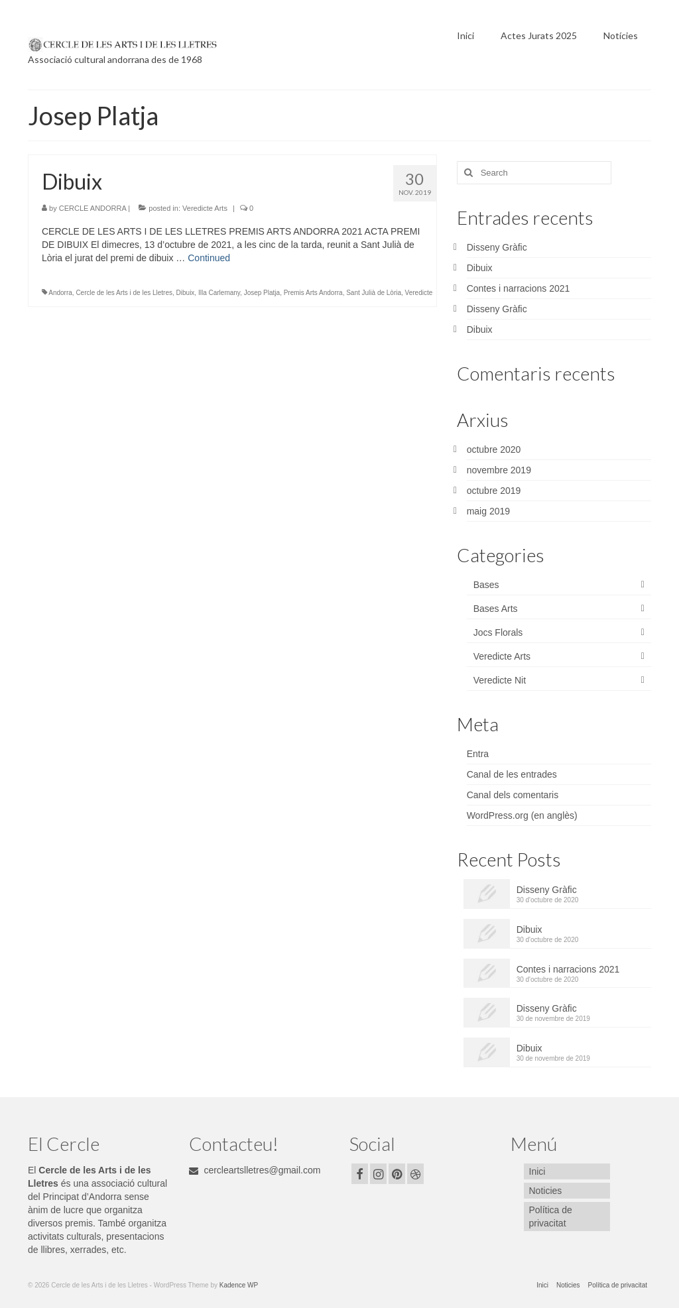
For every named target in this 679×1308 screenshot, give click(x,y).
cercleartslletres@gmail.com (255, 1170)
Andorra (60, 292)
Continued (209, 258)
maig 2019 (488, 511)
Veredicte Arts (204, 208)
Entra (478, 753)
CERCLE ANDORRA (92, 208)
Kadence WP (238, 1285)
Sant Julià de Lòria (373, 292)
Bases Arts (495, 608)
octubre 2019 (494, 490)
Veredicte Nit (499, 680)
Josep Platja (262, 292)
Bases (486, 584)
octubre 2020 (494, 449)
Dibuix (185, 292)
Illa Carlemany (219, 292)
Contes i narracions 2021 (518, 288)
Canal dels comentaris (513, 795)
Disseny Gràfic (497, 247)
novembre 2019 (499, 470)
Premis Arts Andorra (313, 292)
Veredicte (419, 292)
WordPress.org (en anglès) (522, 815)
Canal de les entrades (512, 774)
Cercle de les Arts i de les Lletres (124, 292)
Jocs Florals (498, 632)
